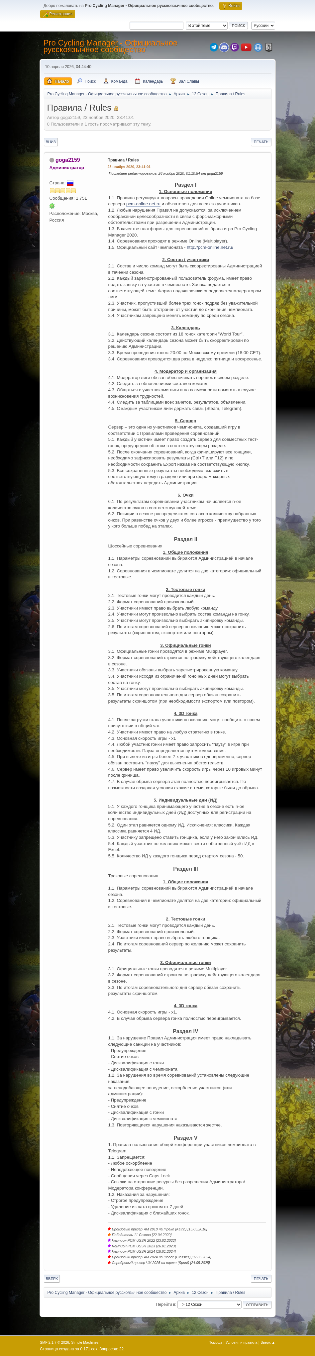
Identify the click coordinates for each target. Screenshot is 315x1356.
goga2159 (67, 160)
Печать (261, 142)
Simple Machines (84, 1342)
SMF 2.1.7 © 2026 (54, 1342)
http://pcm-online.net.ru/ (210, 247)
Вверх (52, 1279)
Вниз (51, 142)
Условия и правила (241, 1342)
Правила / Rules (123, 160)
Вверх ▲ (268, 1342)
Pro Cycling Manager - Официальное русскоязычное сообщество (111, 46)
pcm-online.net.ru (143, 203)
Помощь (216, 1342)
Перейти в (165, 1304)
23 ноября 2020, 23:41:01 (129, 167)
